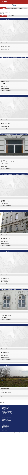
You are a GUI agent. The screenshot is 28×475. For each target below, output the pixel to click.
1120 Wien (14, 86)
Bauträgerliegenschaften (12, 8)
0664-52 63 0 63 (7, 412)
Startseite (4, 422)
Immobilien (3, 8)
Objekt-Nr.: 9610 (23, 251)
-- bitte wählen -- (11, 15)
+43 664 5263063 (8, 411)
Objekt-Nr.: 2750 (23, 325)
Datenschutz (4, 430)
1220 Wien (14, 202)
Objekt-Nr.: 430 (24, 19)
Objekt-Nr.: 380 (24, 365)
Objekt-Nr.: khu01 (23, 95)
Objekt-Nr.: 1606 (23, 134)
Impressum (4, 428)
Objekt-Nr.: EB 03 (23, 57)
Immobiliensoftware (24, 432)
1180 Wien (14, 163)
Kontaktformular (5, 426)
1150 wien (14, 124)
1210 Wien (14, 240)
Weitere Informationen (6, 52)
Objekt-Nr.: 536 (24, 174)
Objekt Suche (5, 424)
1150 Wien (14, 47)
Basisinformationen (5, 42)
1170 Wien (14, 279)
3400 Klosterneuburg (14, 354)
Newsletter (4, 427)
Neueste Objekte (5, 425)
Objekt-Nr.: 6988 (23, 211)
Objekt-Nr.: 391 (24, 289)
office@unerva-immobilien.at (8, 413)
